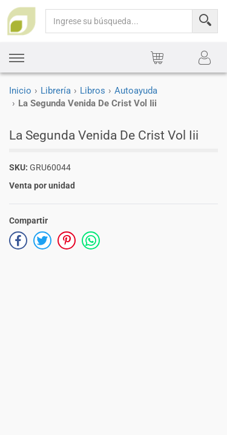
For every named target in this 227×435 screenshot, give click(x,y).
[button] (16, 57)
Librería (56, 90)
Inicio (20, 90)
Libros (92, 90)
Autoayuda (135, 90)
